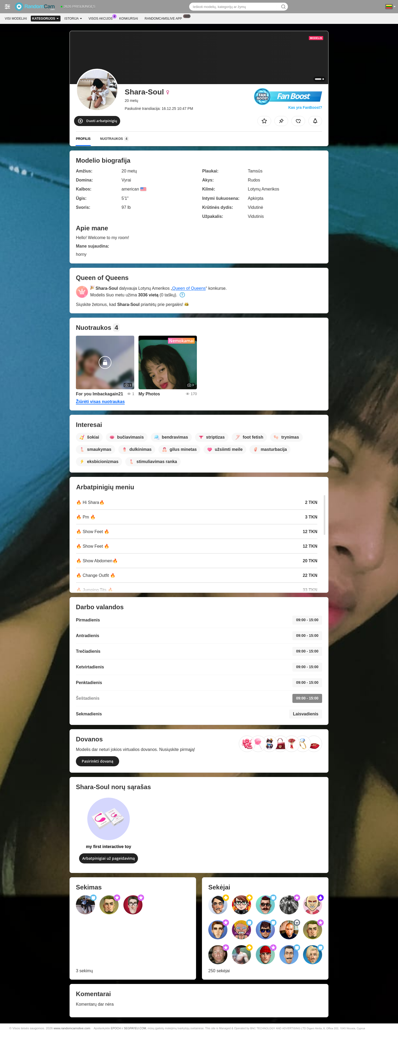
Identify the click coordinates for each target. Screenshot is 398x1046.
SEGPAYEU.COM (135, 1028)
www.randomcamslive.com (72, 1028)
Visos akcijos (102, 18)
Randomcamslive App (165, 18)
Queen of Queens (189, 288)
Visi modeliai (16, 18)
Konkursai (128, 18)
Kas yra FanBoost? (305, 107)
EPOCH (116, 1028)
